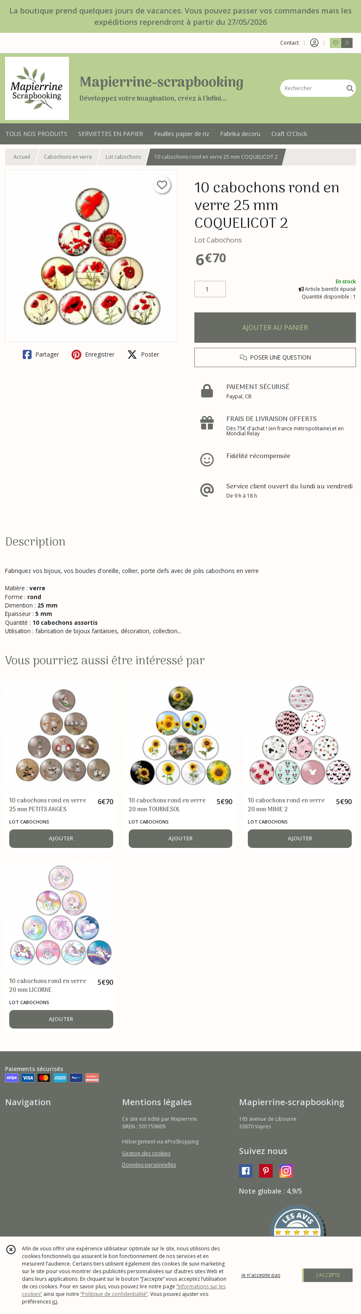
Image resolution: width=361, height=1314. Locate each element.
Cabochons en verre (68, 156)
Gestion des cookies (146, 1153)
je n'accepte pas (261, 1275)
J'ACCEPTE (328, 1275)
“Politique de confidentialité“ (114, 1294)
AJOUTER (61, 838)
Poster (143, 354)
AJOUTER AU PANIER (275, 327)
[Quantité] (210, 289)
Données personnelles (149, 1164)
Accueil (21, 156)
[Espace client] (314, 43)
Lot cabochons (123, 156)
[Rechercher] (350, 88)
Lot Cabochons (218, 240)
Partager (41, 354)
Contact (289, 42)
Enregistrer (93, 354)
